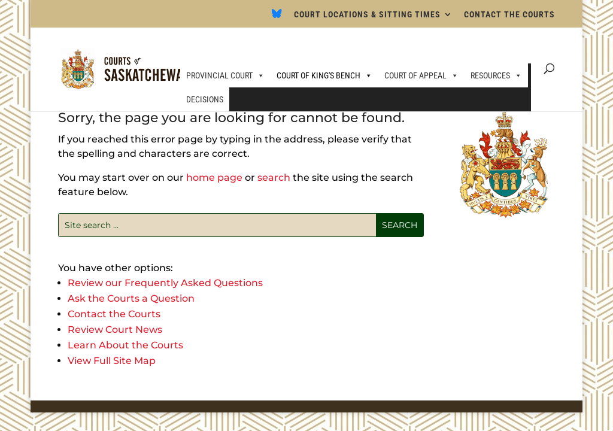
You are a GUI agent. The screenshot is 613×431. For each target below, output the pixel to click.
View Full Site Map (112, 360)
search (273, 177)
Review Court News (115, 329)
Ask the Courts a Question (131, 298)
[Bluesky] (277, 17)
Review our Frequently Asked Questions (165, 283)
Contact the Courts (114, 314)
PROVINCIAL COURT (225, 75)
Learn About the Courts (125, 345)
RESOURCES (496, 75)
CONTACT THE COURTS (509, 14)
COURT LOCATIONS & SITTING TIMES (367, 14)
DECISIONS (204, 99)
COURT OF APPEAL (421, 75)
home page (214, 177)
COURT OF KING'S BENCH (324, 75)
